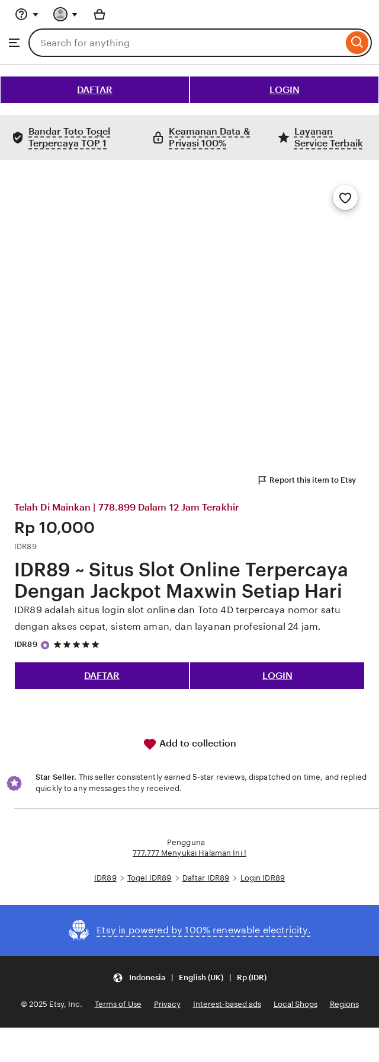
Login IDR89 (262, 877)
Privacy (167, 1004)
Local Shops (295, 1004)
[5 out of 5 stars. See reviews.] (78, 644)
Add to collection (189, 744)
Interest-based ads (227, 1004)
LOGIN (284, 89)
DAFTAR (95, 89)
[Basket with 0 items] (99, 14)
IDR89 (25, 644)
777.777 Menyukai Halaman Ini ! (189, 853)
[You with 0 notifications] (65, 14)
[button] (189, 977)
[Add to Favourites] (345, 197)
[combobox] (185, 42)
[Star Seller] (45, 645)
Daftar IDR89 (206, 877)
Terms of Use (118, 1004)
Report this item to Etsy (306, 480)
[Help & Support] (26, 14)
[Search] (357, 42)
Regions (344, 1004)
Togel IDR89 (149, 877)
